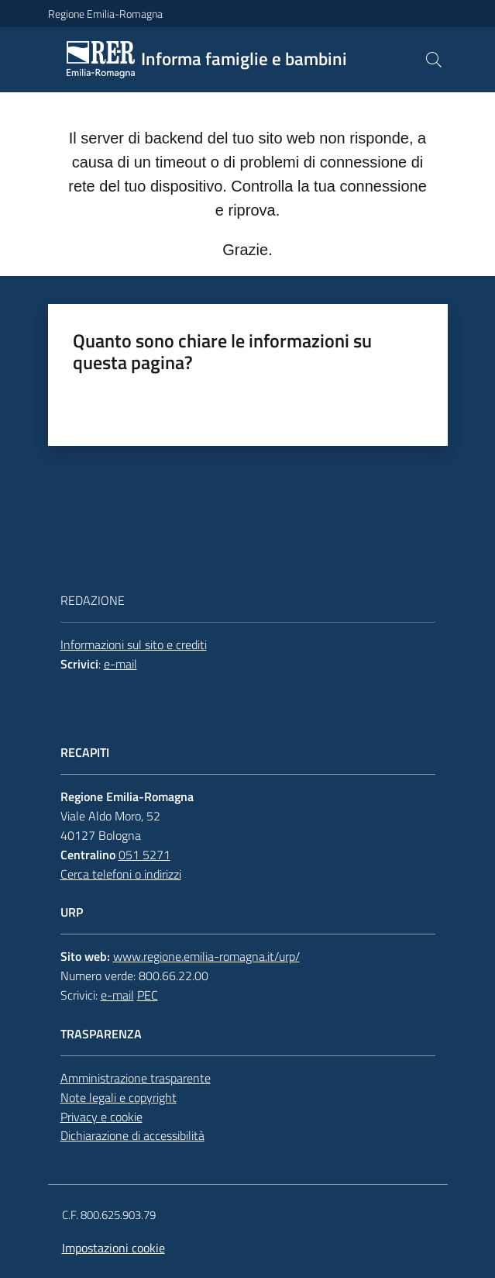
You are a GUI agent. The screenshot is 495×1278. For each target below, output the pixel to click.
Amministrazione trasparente (135, 1078)
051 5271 (144, 854)
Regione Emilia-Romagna (105, 13)
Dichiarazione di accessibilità (132, 1135)
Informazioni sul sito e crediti (133, 644)
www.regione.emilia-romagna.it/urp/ (206, 956)
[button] (434, 60)
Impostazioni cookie (113, 1247)
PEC (147, 995)
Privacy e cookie (101, 1116)
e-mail (120, 664)
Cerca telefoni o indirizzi (120, 874)
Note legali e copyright (118, 1097)
